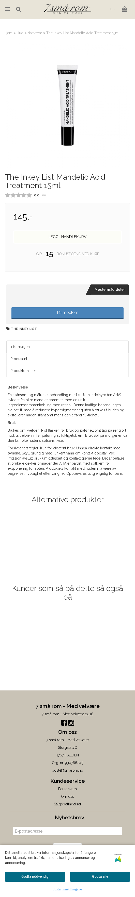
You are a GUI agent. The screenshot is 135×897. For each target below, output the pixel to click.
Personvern (67, 789)
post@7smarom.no (67, 770)
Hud (20, 33)
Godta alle (100, 876)
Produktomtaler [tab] (23, 371)
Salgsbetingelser (67, 804)
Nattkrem (34, 33)
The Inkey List (24, 329)
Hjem (8, 33)
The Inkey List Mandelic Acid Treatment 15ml (82, 33)
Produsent (18, 359)
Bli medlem (67, 312)
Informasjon (20, 347)
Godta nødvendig (35, 876)
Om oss (67, 796)
